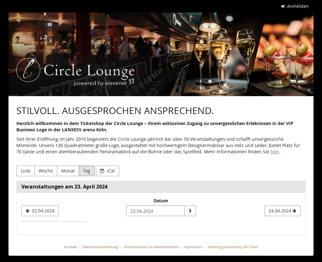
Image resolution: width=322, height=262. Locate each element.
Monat (68, 171)
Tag (86, 171)
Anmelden (295, 6)
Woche (46, 171)
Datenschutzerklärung (100, 246)
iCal (107, 171)
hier (274, 152)
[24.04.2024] (282, 210)
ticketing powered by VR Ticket (233, 246)
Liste (26, 171)
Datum (160, 201)
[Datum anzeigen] (190, 210)
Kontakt (70, 246)
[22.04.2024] (40, 210)
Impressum (193, 246)
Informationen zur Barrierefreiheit (151, 246)
